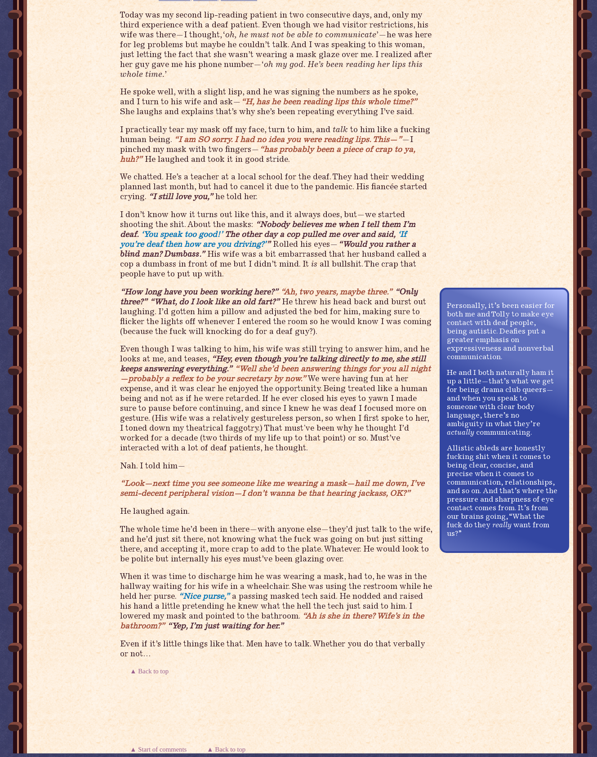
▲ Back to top (150, 671)
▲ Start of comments (160, 749)
